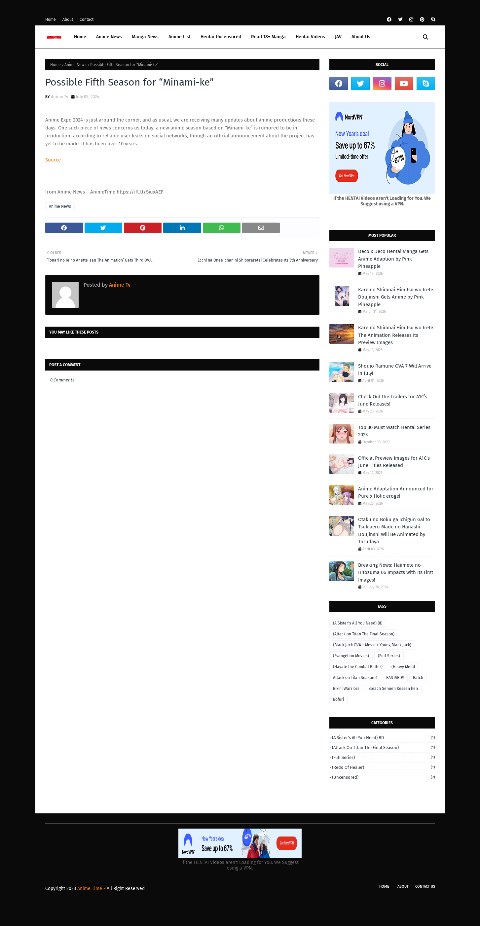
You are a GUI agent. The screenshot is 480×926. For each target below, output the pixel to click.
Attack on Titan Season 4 (355, 677)
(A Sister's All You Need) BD (358, 623)
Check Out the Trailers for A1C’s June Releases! (392, 400)
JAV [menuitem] (338, 37)
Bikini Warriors (346, 688)
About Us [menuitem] (360, 37)
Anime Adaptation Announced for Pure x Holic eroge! (395, 492)
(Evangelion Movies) (351, 656)
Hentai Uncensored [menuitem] (221, 37)
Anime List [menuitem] (179, 37)
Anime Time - (92, 888)
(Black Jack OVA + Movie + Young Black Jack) (372, 645)
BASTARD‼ (395, 677)
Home (50, 19)
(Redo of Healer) (383, 767)
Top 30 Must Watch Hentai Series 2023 (394, 431)
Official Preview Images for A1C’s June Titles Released (394, 462)
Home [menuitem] (80, 37)
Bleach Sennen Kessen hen (393, 688)
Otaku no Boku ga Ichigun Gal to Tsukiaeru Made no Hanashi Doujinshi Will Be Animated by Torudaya (394, 530)
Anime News (75, 64)
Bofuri (338, 699)
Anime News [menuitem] (109, 37)
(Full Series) (389, 656)
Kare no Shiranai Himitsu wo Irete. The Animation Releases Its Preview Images (396, 335)
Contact (86, 19)
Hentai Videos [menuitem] (310, 37)
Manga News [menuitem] (145, 37)
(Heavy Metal (403, 666)
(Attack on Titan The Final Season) (363, 634)
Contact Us (425, 886)
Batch (418, 677)
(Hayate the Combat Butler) (358, 666)
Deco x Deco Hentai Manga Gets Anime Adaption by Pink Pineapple (393, 258)
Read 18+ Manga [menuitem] (268, 37)
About (67, 19)
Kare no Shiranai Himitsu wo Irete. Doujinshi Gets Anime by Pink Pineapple (396, 297)
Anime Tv (59, 96)
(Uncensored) (383, 777)
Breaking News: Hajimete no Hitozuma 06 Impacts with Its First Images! (395, 572)
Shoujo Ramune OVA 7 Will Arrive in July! (394, 369)
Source (53, 160)
